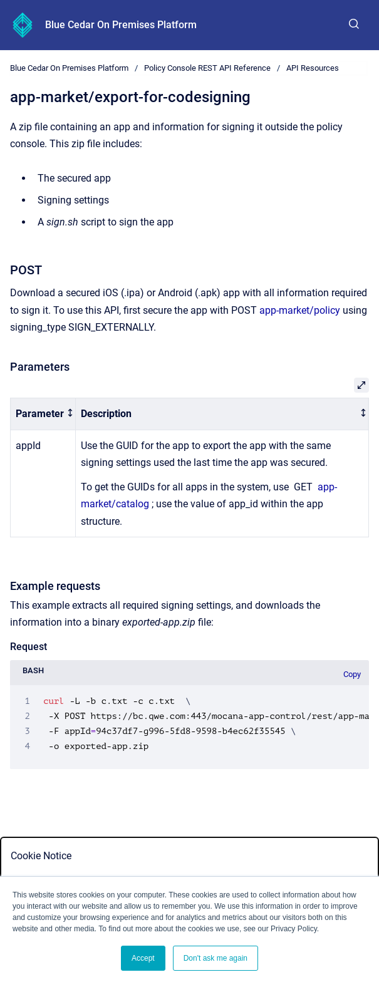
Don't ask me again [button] (215, 958)
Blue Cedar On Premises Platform (121, 25)
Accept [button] (143, 958)
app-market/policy (299, 310)
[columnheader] (43, 414)
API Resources (312, 68)
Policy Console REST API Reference (207, 68)
